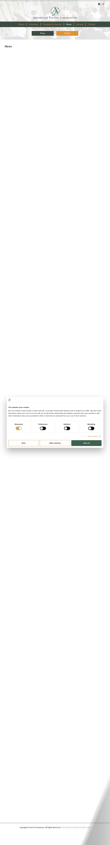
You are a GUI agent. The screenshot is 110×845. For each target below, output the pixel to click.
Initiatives (34, 24)
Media (67, 33)
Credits (87, 827)
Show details (93, 436)
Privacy (72, 827)
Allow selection (55, 443)
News (69, 24)
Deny (24, 443)
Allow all (86, 443)
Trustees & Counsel (52, 24)
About (21, 24)
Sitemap (79, 827)
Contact (91, 24)
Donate (79, 24)
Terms (64, 827)
